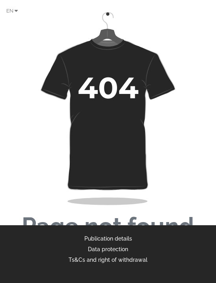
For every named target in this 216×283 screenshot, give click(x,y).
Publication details (108, 238)
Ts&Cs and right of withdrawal (108, 260)
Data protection (108, 249)
